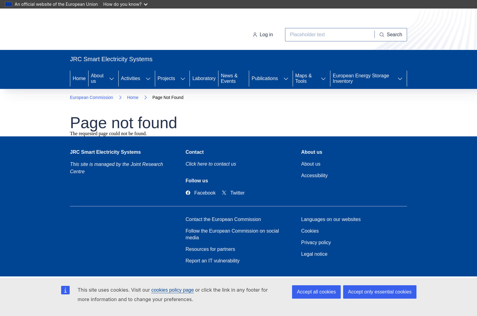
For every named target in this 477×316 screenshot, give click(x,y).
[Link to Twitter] (233, 192)
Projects (166, 78)
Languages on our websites (331, 219)
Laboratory (204, 78)
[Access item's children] (111, 78)
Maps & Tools (303, 78)
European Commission (91, 97)
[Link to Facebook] (201, 192)
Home (79, 78)
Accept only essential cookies (380, 291)
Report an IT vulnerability (213, 260)
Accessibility (314, 175)
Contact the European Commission (223, 219)
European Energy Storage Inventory (361, 78)
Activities (130, 78)
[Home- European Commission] (119, 30)
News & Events (229, 78)
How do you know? (125, 4)
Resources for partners (210, 249)
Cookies (310, 230)
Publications (265, 78)
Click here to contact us (211, 164)
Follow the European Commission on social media (232, 234)
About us (97, 78)
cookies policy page (172, 290)
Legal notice (314, 254)
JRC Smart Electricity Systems (105, 152)
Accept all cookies (316, 291)
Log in (262, 34)
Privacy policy (316, 242)
